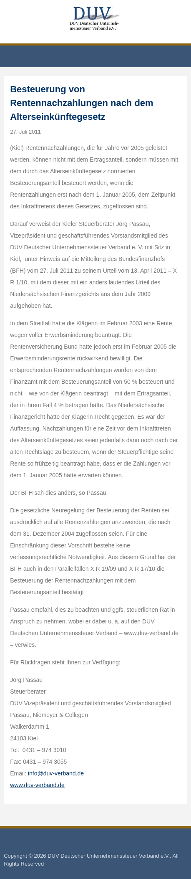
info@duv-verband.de (56, 773)
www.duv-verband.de (37, 785)
